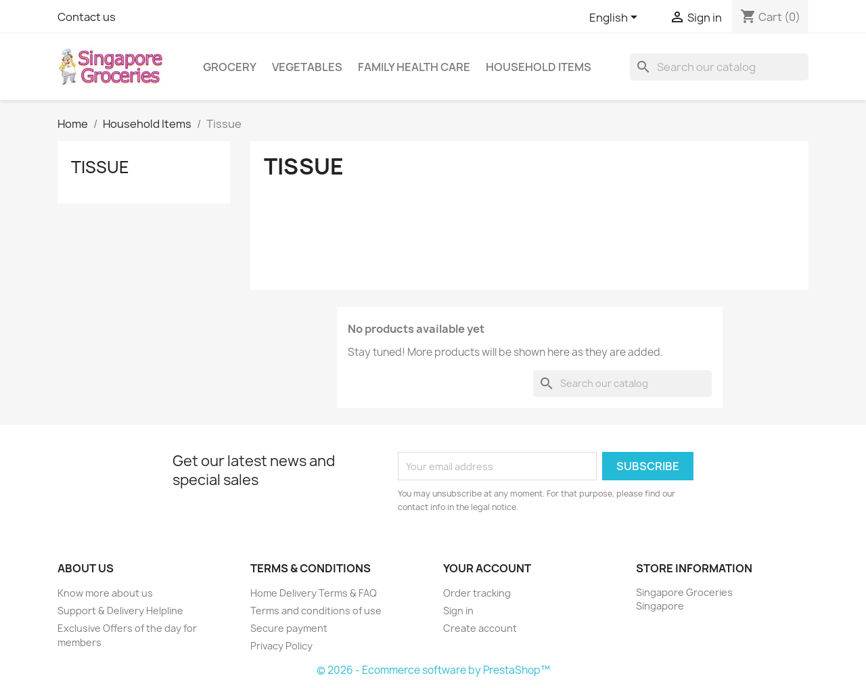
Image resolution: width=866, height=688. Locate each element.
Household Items (538, 67)
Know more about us (105, 593)
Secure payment (288, 628)
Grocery (229, 67)
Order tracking (477, 593)
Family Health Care (414, 67)
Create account (480, 628)
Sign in (458, 610)
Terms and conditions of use (316, 610)
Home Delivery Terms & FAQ (313, 593)
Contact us (87, 16)
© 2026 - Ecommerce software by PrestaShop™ (433, 670)
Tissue (100, 167)
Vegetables (307, 67)
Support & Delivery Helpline (120, 610)
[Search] (719, 67)
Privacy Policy (281, 645)
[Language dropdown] (615, 18)
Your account (487, 568)
